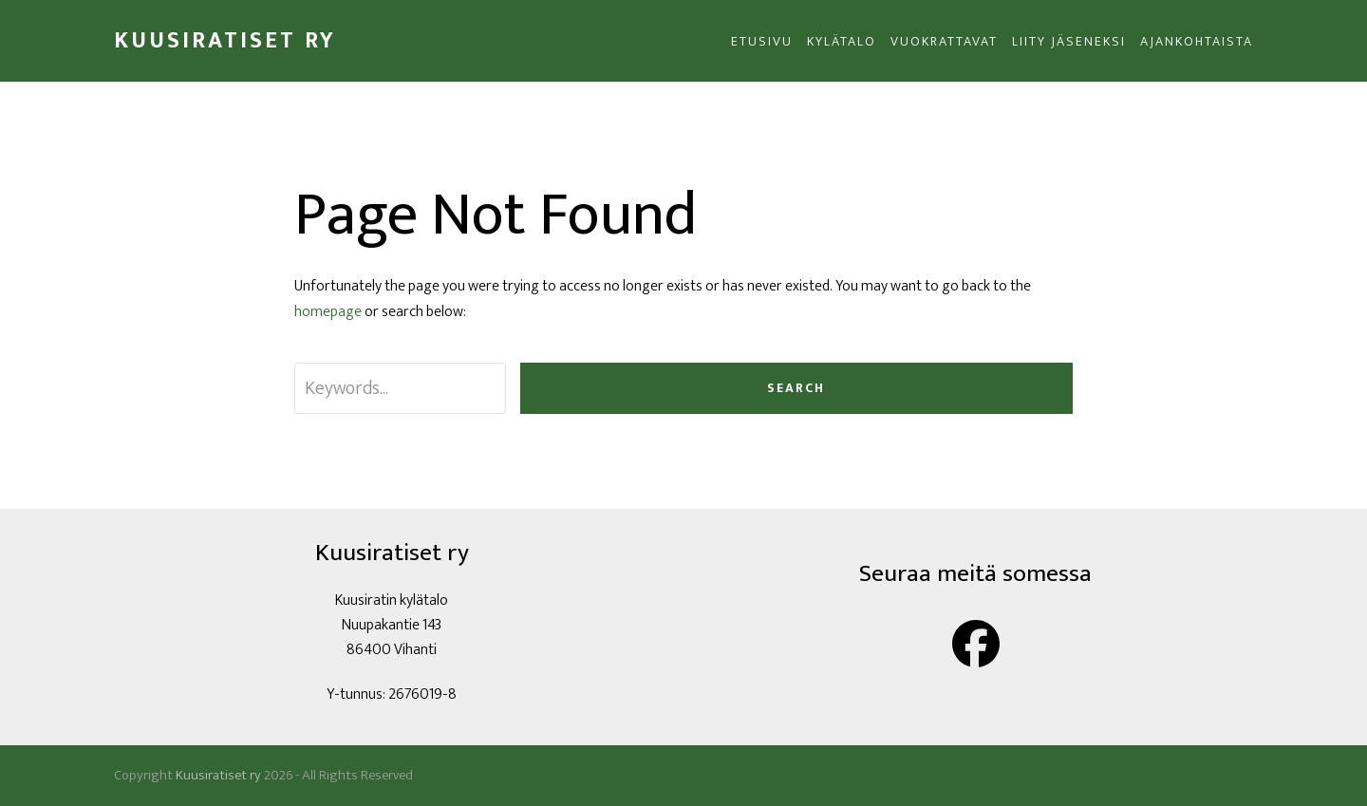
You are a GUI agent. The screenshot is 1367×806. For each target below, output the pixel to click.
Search (796, 388)
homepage (328, 312)
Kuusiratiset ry (225, 41)
